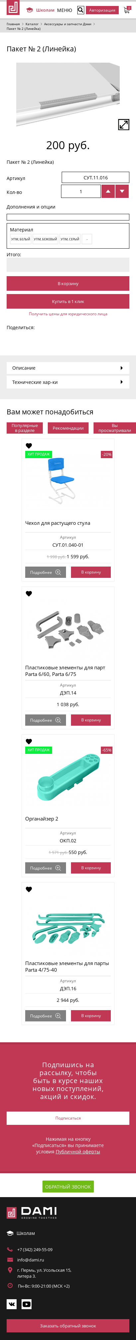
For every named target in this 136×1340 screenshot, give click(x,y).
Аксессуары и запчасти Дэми (67, 24)
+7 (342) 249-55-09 (34, 1249)
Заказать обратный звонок (68, 1326)
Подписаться (68, 1118)
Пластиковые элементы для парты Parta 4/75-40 (67, 966)
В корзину (68, 283)
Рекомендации (68, 428)
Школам (39, 10)
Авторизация (102, 10)
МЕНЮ (64, 10)
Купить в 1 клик (68, 301)
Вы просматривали (115, 427)
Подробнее (45, 572)
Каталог (32, 24)
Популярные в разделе (25, 427)
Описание (23, 368)
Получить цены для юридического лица (68, 314)
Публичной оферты (78, 1151)
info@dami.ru (30, 1260)
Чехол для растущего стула (57, 522)
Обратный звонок (68, 1187)
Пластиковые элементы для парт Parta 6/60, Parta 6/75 (65, 670)
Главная (13, 24)
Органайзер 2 (41, 818)
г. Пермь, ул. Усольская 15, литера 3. (44, 1273)
